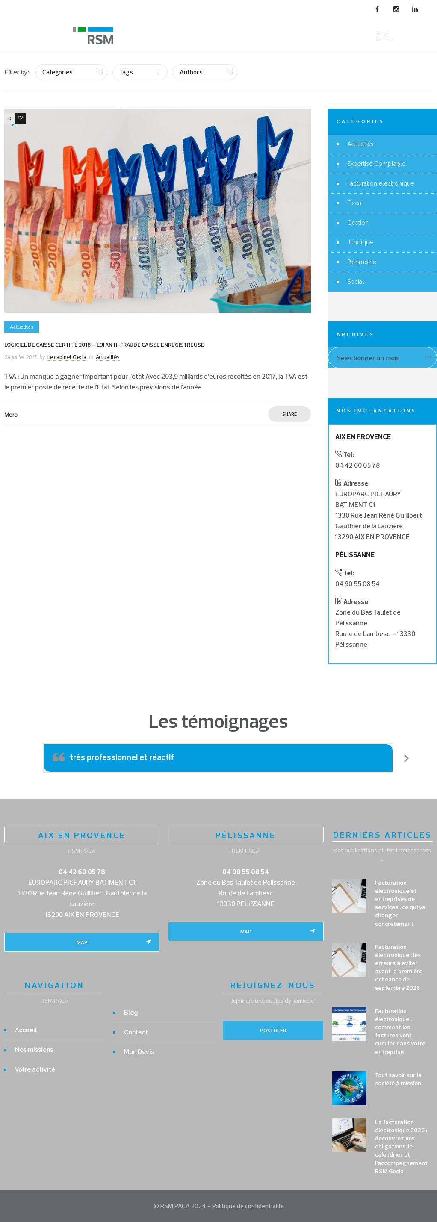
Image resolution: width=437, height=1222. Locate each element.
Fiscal (355, 203)
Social (355, 281)
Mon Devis (139, 1051)
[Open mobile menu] (385, 35)
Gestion (358, 222)
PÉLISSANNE (246, 835)
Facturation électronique (380, 183)
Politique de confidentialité (248, 1206)
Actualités (360, 144)
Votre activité (35, 1069)
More (11, 414)
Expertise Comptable (376, 163)
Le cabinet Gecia (66, 356)
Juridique (360, 242)
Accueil (26, 1030)
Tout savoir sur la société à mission (398, 1079)
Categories (57, 72)
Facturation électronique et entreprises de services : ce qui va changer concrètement (400, 903)
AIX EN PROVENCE (82, 835)
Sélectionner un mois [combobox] (368, 357)
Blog (131, 1012)
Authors (191, 72)
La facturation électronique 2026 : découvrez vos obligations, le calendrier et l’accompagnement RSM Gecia (401, 1146)
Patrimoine (361, 262)
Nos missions (34, 1049)
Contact (136, 1032)
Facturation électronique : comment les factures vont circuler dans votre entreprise (400, 1031)
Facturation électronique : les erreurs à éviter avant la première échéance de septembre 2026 (398, 967)
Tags (126, 72)
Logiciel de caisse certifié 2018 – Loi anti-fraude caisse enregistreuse (104, 344)
